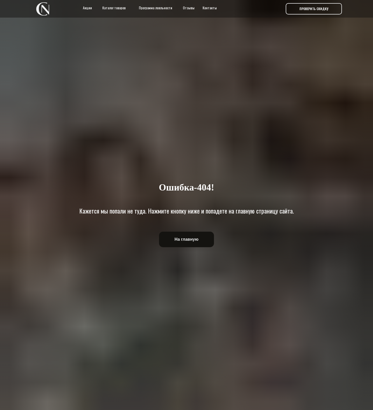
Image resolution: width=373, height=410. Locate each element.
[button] (314, 8)
